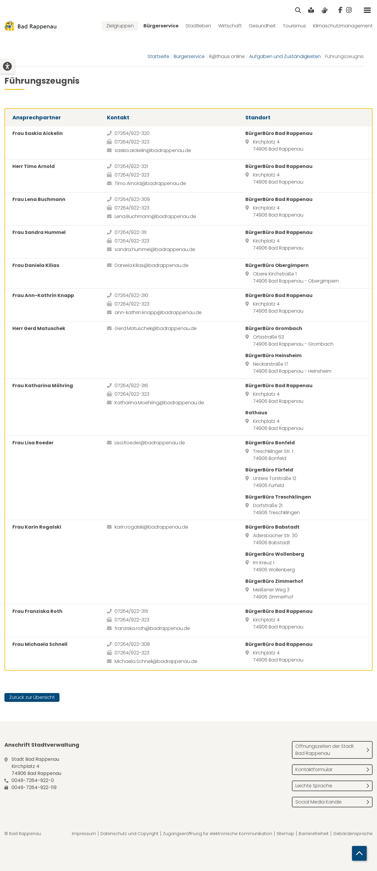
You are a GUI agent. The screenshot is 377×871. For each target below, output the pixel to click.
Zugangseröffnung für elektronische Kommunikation (217, 834)
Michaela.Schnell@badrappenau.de (156, 661)
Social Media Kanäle (318, 802)
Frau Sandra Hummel (39, 232)
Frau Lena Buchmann (38, 199)
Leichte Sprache (313, 785)
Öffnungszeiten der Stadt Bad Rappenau (324, 750)
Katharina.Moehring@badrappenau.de (159, 402)
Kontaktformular (314, 769)
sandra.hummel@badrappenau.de (155, 249)
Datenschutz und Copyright (129, 834)
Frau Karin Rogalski (36, 527)
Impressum (84, 834)
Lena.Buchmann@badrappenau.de (155, 216)
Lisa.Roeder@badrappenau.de (150, 442)
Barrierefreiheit (314, 834)
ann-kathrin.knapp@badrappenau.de (158, 312)
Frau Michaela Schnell (39, 644)
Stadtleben (198, 25)
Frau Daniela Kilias (35, 265)
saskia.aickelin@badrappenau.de (153, 150)
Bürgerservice (160, 25)
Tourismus (294, 25)
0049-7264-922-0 (32, 780)
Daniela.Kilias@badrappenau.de (151, 265)
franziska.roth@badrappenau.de (152, 628)
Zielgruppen (120, 25)
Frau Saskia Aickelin (37, 133)
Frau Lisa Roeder (33, 442)
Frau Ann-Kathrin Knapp (43, 295)
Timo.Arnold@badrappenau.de (150, 183)
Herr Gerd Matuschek (38, 328)
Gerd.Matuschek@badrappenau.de (156, 328)
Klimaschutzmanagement (343, 25)
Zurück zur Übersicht (32, 697)
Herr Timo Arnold (33, 166)
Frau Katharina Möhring (42, 385)
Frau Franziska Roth (37, 611)
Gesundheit (262, 25)
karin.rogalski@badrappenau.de (151, 527)
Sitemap (285, 834)
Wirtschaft (230, 25)
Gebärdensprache (353, 834)
